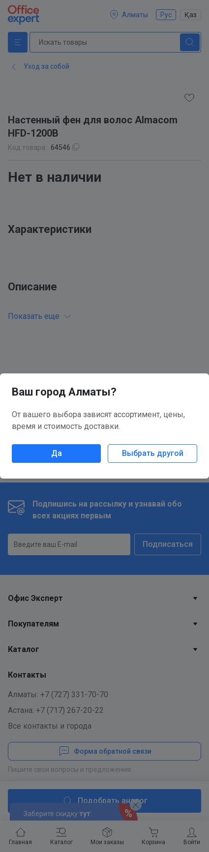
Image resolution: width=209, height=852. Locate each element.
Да (56, 453)
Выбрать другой (152, 453)
